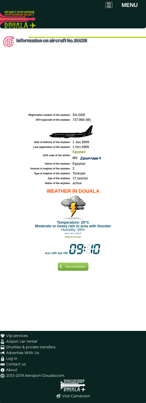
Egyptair (79, 152)
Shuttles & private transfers (31, 347)
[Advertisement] (73, 81)
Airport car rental (21, 341)
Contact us (16, 364)
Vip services (17, 336)
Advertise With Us (22, 353)
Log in (11, 358)
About (11, 370)
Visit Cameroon (76, 396)
